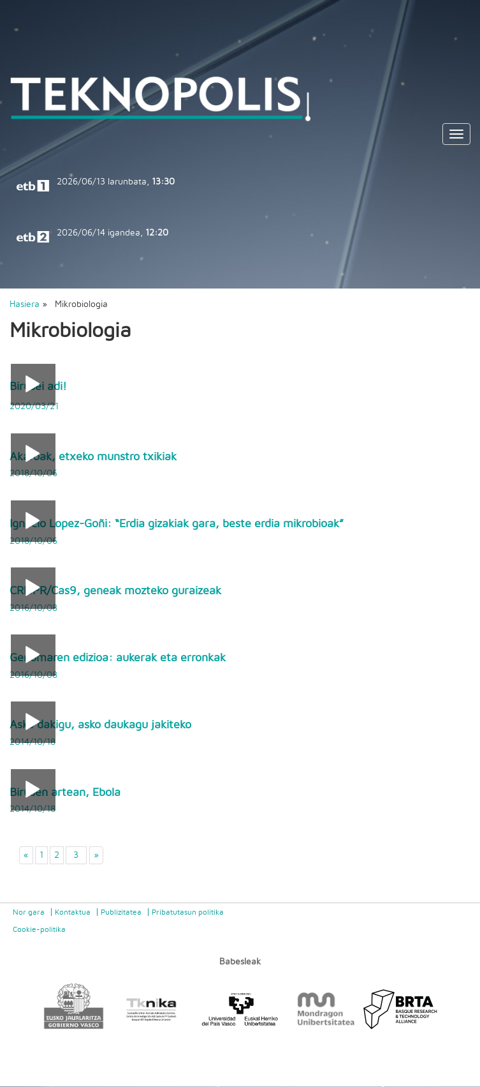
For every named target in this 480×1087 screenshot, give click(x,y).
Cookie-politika (39, 929)
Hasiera (25, 304)
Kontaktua (73, 912)
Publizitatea (121, 912)
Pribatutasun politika (188, 912)
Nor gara (29, 912)
